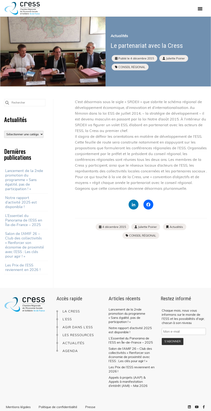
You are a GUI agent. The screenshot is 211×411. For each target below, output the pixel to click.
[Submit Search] (7, 102)
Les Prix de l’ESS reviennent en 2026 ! (22, 267)
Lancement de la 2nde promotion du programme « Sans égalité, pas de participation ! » (24, 179)
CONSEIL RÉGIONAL (131, 67)
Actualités (119, 35)
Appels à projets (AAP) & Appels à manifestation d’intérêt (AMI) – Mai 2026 (128, 381)
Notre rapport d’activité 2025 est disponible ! (21, 202)
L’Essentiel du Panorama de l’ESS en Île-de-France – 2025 (23, 220)
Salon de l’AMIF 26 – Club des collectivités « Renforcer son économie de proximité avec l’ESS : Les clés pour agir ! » (24, 245)
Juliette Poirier (147, 226)
